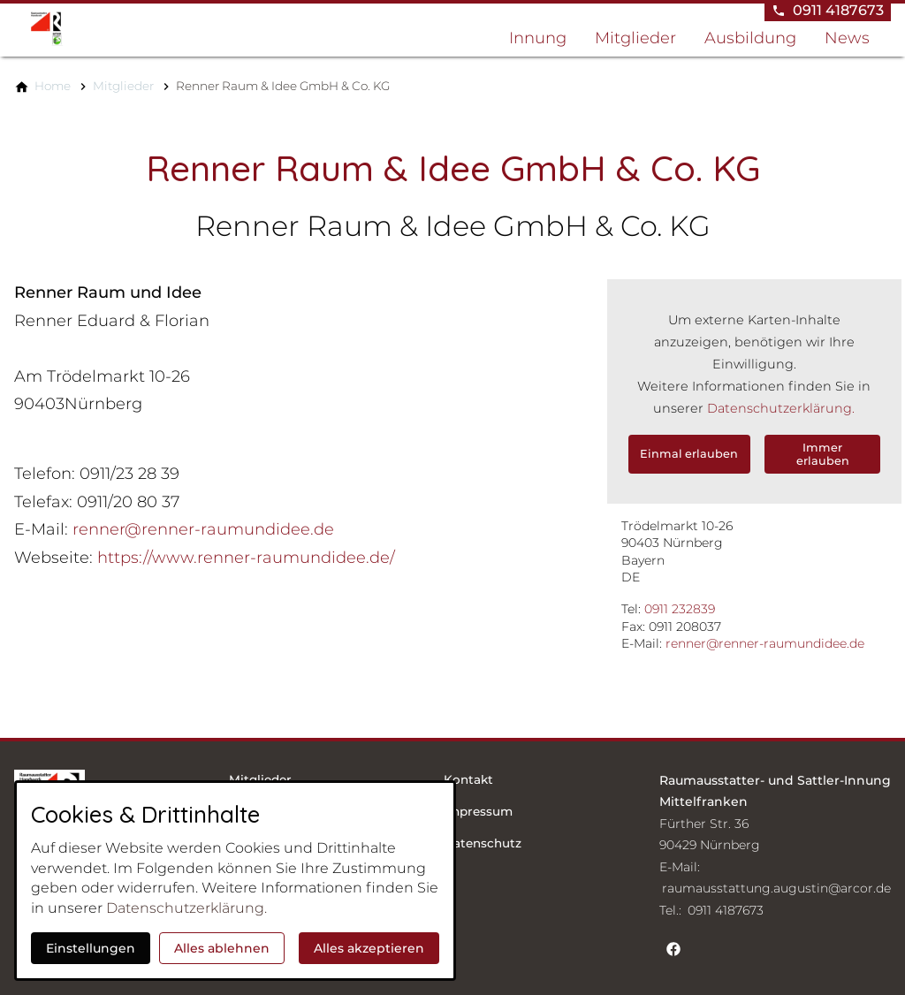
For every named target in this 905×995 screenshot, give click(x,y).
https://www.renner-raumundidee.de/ (246, 557)
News (847, 38)
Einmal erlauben (689, 453)
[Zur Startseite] (99, 28)
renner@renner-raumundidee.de (764, 643)
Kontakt (468, 779)
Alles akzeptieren (369, 948)
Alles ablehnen (222, 948)
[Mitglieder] (123, 85)
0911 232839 (679, 609)
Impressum (478, 811)
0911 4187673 (726, 910)
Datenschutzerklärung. (781, 408)
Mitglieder (635, 38)
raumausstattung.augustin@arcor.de (776, 888)
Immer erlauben (822, 454)
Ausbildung (750, 38)
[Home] (52, 85)
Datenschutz (482, 843)
